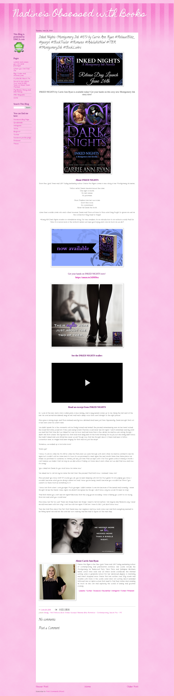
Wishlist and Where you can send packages (21, 64)
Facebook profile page (22, 138)
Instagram (115, 591)
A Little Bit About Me (22, 78)
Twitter (89, 591)
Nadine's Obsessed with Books (80, 14)
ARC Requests (19, 95)
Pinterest (130, 591)
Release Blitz (82, 613)
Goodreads (18, 123)
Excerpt (74, 613)
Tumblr (123, 591)
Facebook (97, 591)
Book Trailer (65, 613)
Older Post (132, 686)
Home (88, 686)
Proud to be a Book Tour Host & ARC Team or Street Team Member (22, 84)
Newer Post (42, 686)
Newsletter (106, 591)
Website (82, 591)
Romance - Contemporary (98, 613)
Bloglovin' (17, 132)
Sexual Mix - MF (116, 613)
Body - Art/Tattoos (52, 613)
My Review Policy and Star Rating (22, 91)
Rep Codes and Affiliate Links (20, 75)
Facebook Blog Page (21, 120)
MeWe (16, 144)
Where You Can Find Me (21, 70)
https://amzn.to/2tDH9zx (87, 277)
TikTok (16, 129)
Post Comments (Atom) (55, 691)
